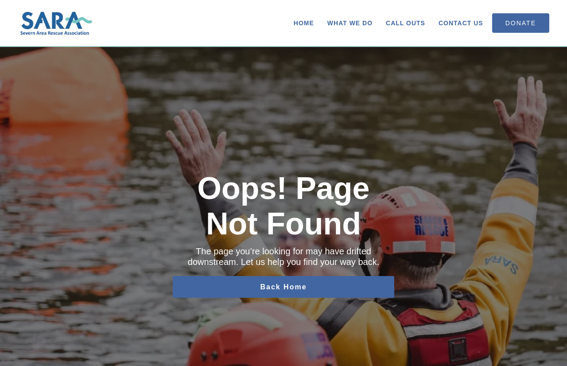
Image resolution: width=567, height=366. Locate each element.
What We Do (350, 23)
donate (520, 23)
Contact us (461, 23)
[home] (57, 23)
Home (304, 23)
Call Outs (405, 23)
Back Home (283, 287)
